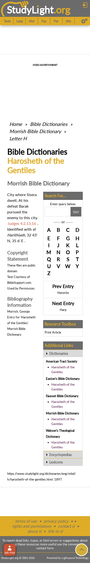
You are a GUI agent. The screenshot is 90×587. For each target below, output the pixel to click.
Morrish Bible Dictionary (35, 131)
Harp (63, 310)
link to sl (55, 531)
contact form (45, 548)
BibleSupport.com (19, 282)
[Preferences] (84, 21)
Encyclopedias (60, 454)
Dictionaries (58, 353)
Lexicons (56, 462)
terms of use (26, 521)
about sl (34, 531)
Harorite (63, 293)
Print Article (53, 332)
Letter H (18, 138)
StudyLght (30, 10)
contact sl (66, 526)
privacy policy (56, 521)
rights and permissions (31, 526)
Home (15, 124)
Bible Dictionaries (48, 124)
